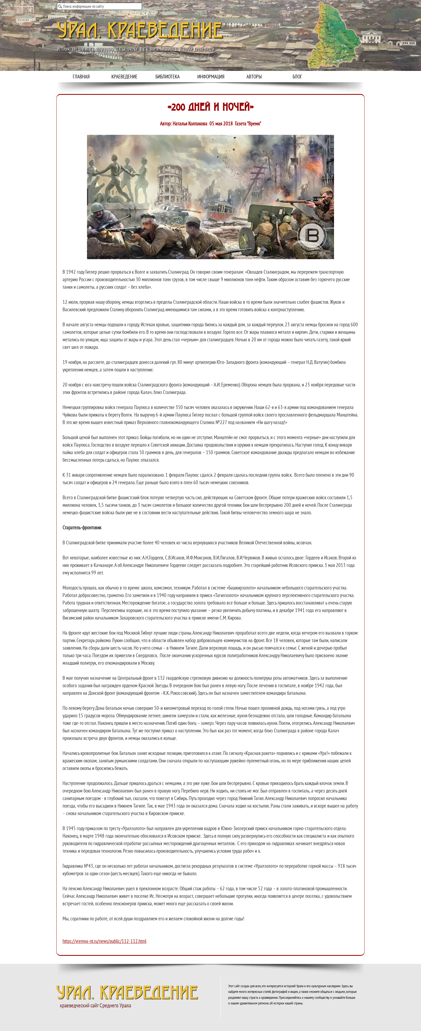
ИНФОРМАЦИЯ (210, 76)
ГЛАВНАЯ (81, 76)
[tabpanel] (210, 536)
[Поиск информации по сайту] (99, 6)
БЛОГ (297, 76)
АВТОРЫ (254, 76)
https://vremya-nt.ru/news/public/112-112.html (104, 941)
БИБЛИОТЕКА (167, 76)
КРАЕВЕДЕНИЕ (124, 76)
